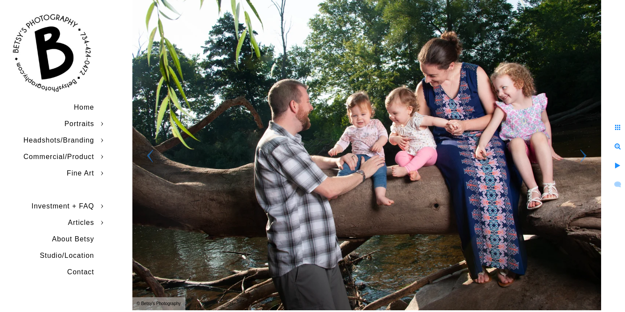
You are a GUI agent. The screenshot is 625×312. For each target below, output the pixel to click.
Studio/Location (67, 255)
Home (84, 107)
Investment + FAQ (63, 206)
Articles (81, 222)
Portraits (79, 123)
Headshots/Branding (58, 140)
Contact (80, 272)
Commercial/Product (58, 156)
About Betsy (73, 239)
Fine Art (80, 173)
